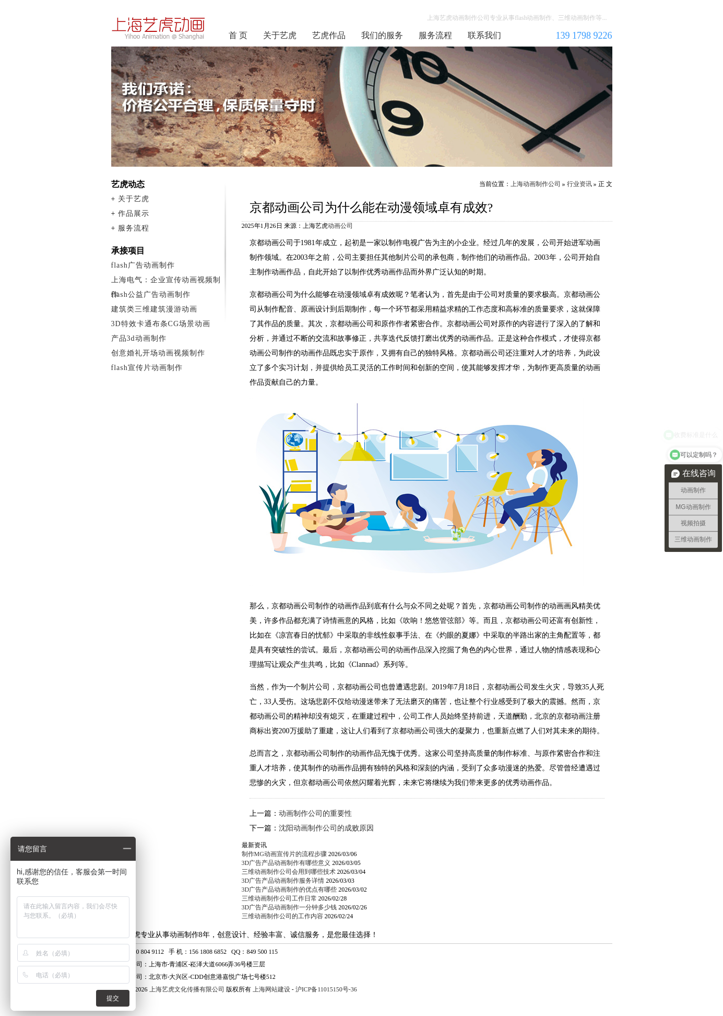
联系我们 (484, 35)
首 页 (238, 35)
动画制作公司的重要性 (315, 813)
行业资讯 (579, 184)
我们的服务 (382, 35)
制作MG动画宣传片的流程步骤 (284, 854)
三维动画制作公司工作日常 (279, 898)
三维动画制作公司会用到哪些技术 (289, 871)
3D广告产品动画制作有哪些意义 (286, 863)
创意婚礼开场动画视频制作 (158, 353)
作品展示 (133, 213)
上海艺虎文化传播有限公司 (186, 989)
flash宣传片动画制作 (147, 368)
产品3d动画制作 (139, 338)
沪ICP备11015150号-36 (326, 989)
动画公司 (340, 225)
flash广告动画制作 (143, 265)
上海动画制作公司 (158, 28)
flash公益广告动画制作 (151, 294)
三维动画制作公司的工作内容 (282, 916)
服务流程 (435, 35)
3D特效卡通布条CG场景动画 (161, 324)
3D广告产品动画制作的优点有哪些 (289, 889)
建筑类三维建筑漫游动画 (154, 309)
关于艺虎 (280, 35)
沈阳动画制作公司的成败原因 (326, 828)
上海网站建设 (271, 989)
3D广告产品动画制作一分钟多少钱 (289, 907)
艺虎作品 (329, 35)
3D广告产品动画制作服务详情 (283, 880)
